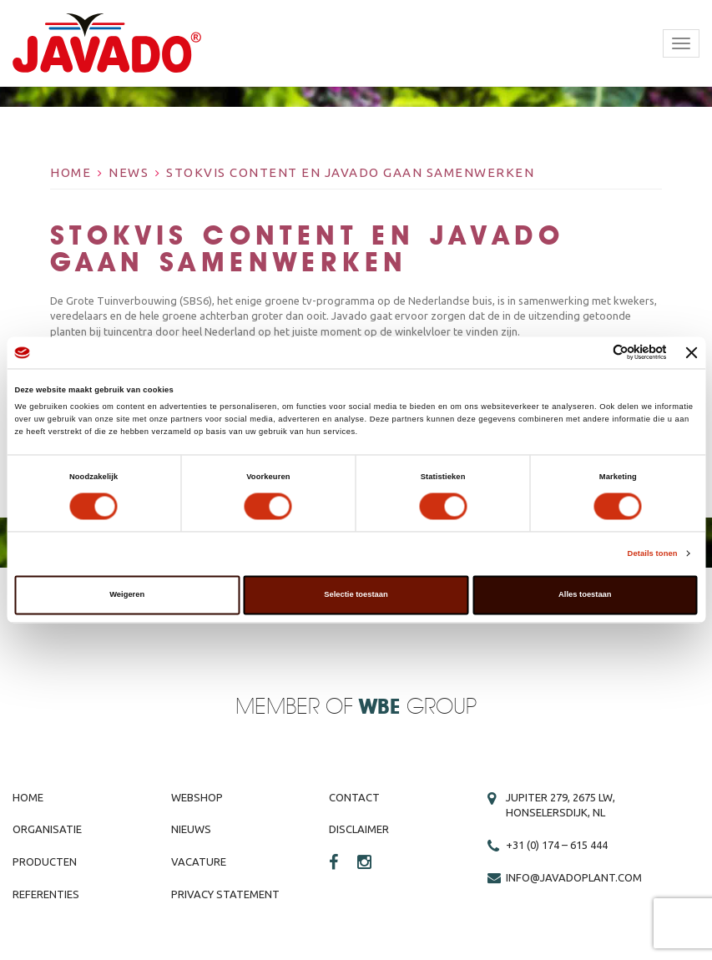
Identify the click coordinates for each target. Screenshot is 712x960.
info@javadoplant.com (574, 877)
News (129, 172)
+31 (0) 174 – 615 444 (557, 845)
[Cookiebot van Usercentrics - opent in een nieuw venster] (594, 353)
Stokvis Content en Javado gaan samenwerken (350, 172)
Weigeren (126, 595)
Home (70, 172)
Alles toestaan (584, 595)
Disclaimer (359, 829)
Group (418, 707)
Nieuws (191, 829)
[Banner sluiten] (692, 352)
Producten (45, 861)
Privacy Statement (225, 894)
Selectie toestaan (355, 595)
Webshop (197, 797)
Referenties (46, 894)
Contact (354, 797)
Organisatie (47, 829)
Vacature (198, 861)
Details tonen (653, 553)
